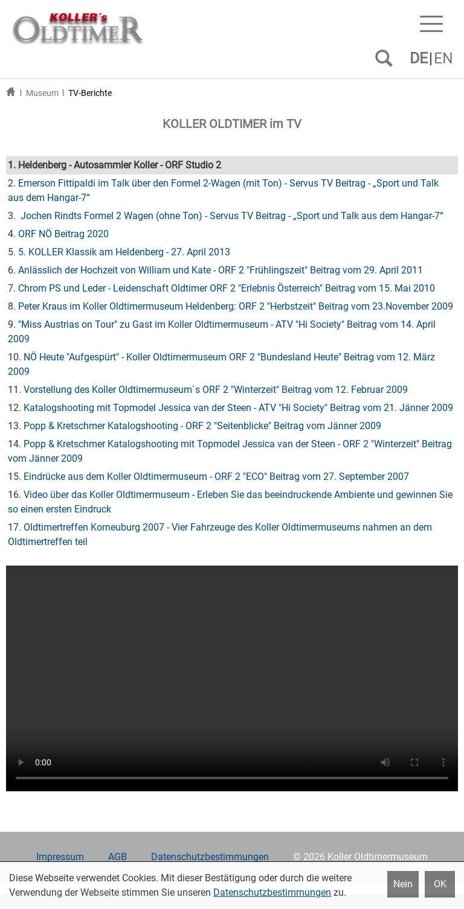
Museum (42, 93)
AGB (117, 857)
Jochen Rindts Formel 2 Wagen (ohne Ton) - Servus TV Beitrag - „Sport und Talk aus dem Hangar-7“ (230, 216)
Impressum (60, 857)
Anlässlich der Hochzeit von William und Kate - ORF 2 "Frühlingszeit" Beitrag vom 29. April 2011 (220, 270)
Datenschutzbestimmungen (210, 857)
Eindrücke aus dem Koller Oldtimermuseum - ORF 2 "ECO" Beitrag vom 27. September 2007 (216, 476)
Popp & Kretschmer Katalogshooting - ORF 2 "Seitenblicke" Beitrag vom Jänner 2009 (202, 426)
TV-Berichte (90, 93)
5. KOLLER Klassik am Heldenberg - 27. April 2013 (124, 252)
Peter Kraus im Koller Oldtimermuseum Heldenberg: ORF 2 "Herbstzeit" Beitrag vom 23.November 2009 (235, 306)
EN (443, 58)
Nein (403, 884)
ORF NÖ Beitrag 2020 (63, 234)
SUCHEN (386, 62)
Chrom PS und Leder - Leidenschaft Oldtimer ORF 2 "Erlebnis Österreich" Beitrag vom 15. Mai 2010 (226, 288)
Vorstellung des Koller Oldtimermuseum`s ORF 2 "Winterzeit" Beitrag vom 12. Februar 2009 (216, 389)
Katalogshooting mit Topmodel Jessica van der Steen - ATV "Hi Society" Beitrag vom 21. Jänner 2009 (238, 407)
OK (440, 884)
